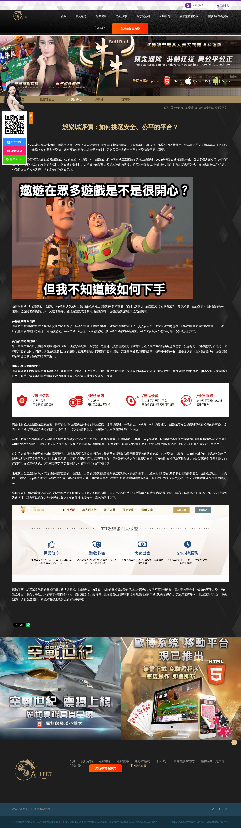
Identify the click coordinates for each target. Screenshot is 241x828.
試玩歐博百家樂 (105, 768)
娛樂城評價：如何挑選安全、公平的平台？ (207, 107)
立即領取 (75, 765)
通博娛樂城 (74, 99)
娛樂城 (98, 99)
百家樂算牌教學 (184, 761)
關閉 (31, 118)
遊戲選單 (105, 761)
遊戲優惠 (123, 761)
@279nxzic (14, 159)
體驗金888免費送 (212, 761)
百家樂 (125, 99)
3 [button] (7, 51)
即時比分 (162, 761)
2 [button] (7, 45)
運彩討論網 (142, 761)
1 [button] (7, 40)
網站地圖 (140, 765)
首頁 (166, 107)
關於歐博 (87, 761)
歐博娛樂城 (47, 99)
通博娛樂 (14, 142)
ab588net (14, 150)
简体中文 (224, 5)
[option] (120, 60)
